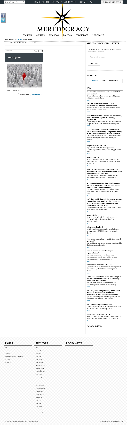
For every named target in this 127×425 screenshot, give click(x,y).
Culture (40, 35)
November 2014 (40, 365)
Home (37, 2)
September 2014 (40, 371)
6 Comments (24, 94)
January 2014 (40, 386)
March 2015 (39, 362)
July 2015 (38, 354)
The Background (13, 57)
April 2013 (39, 409)
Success (7, 359)
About (45, 2)
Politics (67, 35)
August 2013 (39, 397)
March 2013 (39, 412)
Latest (103, 81)
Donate (83, 2)
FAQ (91, 2)
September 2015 (40, 351)
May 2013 (39, 406)
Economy (27, 35)
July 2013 (38, 400)
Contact (57, 2)
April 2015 (39, 359)
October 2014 (40, 368)
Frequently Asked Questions (14, 356)
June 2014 (39, 374)
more (88, 100)
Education (54, 35)
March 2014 (39, 380)
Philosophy (98, 35)
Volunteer (70, 2)
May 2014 (39, 377)
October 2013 (40, 391)
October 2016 (40, 348)
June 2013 (39, 403)
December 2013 (40, 389)
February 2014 (40, 383)
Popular (95, 81)
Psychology (82, 35)
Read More (36, 94)
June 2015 (38, 356)
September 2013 (40, 394)
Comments (113, 81)
